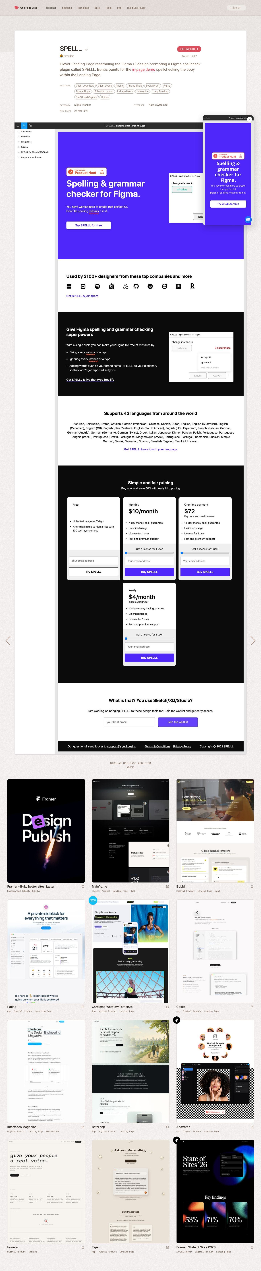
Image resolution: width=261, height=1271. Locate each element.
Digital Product (82, 104)
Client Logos (105, 85)
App (9, 1011)
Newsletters (52, 1131)
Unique (105, 97)
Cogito (181, 1007)
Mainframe (99, 886)
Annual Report (184, 1252)
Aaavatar (183, 1127)
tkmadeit (69, 56)
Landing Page (120, 891)
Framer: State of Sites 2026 (196, 1247)
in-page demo (143, 69)
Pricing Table (135, 85)
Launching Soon (43, 1011)
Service (32, 1252)
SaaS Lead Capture (86, 97)
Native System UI (158, 104)
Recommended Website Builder (23, 891)
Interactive (142, 91)
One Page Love (28, 7)
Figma (166, 85)
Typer (96, 1247)
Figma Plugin (83, 91)
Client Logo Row (85, 85)
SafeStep (98, 1127)
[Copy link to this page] (87, 49)
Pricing (120, 85)
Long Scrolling (160, 91)
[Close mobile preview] (249, 119)
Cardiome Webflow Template (112, 1007)
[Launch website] (167, 887)
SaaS (132, 891)
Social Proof (153, 85)
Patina (11, 1007)
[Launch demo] (167, 1007)
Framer (176, 1020)
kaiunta (12, 1247)
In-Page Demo (125, 91)
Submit (130, 766)
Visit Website (189, 49)
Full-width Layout (103, 91)
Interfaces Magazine (21, 1127)
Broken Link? (189, 56)
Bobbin (181, 886)
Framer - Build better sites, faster (31, 886)
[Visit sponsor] (83, 887)
